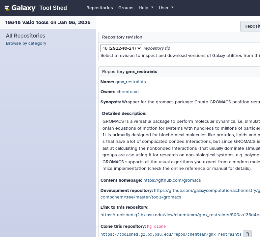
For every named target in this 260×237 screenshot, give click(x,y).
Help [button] (144, 8)
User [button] (164, 8)
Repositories (99, 8)
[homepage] (35, 8)
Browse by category (26, 43)
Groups (125, 8)
